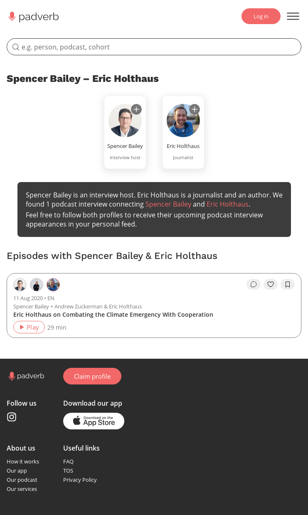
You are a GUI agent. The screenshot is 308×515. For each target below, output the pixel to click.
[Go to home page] (25, 376)
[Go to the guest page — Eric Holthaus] (53, 284)
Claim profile (92, 376)
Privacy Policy (80, 479)
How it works (23, 461)
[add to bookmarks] (288, 284)
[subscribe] (136, 109)
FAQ (68, 461)
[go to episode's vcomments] (253, 284)
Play (29, 327)
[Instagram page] (12, 417)
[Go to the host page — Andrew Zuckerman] (36, 284)
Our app (17, 470)
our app (109, 403)
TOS (68, 470)
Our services (22, 489)
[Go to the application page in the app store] (93, 421)
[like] (271, 284)
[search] (154, 46)
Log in (261, 16)
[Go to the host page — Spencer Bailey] (20, 284)
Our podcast (22, 479)
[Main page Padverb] (33, 16)
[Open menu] (293, 16)
